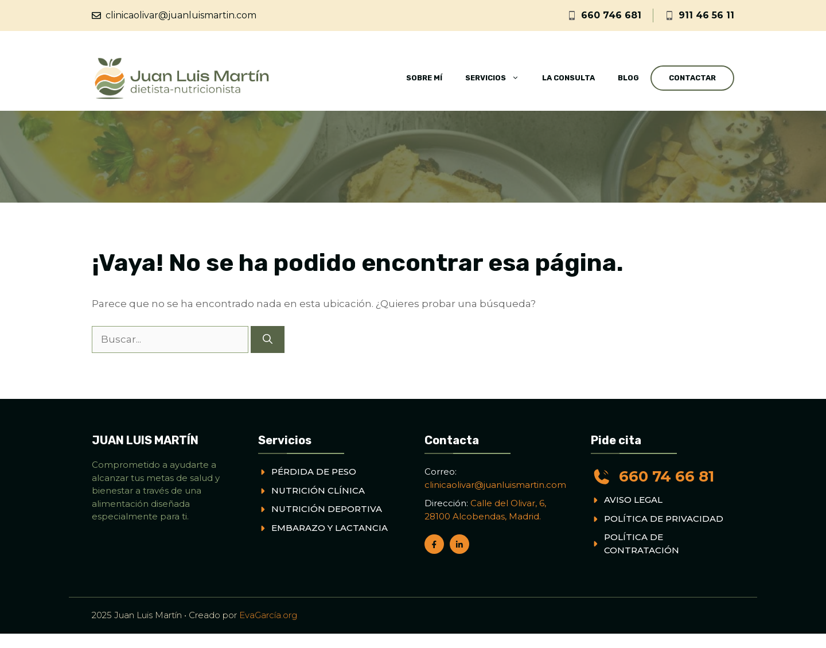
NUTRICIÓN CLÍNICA (318, 490)
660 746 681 (611, 15)
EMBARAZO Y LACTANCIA (329, 527)
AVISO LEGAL (633, 499)
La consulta (568, 77)
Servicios (498, 78)
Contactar (692, 77)
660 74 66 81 (666, 476)
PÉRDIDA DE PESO (313, 471)
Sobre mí (424, 77)
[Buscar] (268, 340)
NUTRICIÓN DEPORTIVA (326, 508)
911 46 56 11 (706, 15)
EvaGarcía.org (268, 615)
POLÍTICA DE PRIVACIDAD (663, 518)
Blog (628, 77)
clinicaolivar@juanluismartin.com (181, 15)
